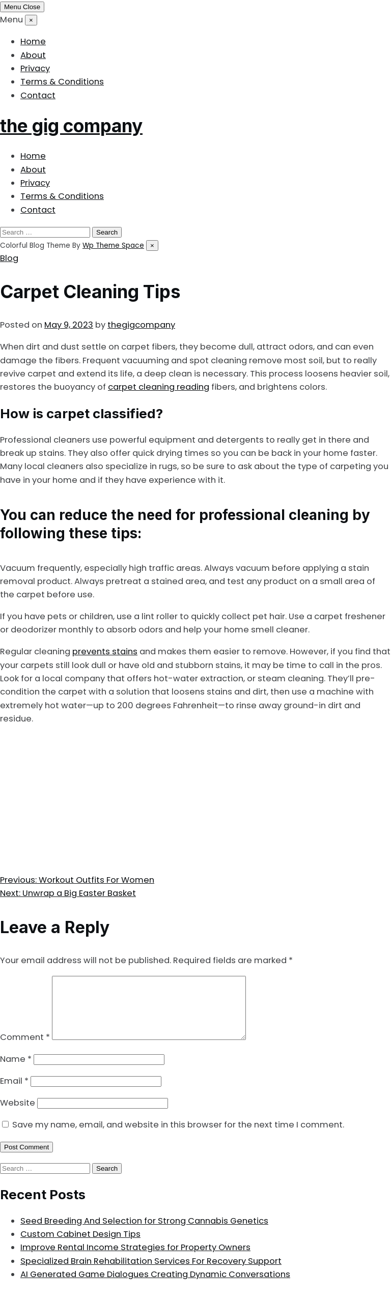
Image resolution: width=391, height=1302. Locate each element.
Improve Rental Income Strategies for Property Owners (135, 1259)
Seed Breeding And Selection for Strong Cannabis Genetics (144, 1233)
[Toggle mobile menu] (22, 7)
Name (16, 1071)
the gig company (71, 126)
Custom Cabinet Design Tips (80, 1246)
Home (33, 41)
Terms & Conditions (62, 82)
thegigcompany (141, 325)
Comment (25, 1049)
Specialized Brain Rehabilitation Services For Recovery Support (151, 1273)
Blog (9, 258)
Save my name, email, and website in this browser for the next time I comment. (178, 1137)
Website (17, 1115)
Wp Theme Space (113, 245)
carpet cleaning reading (158, 387)
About (33, 55)
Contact (37, 95)
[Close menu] (31, 20)
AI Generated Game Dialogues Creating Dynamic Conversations (155, 1286)
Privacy (35, 68)
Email (14, 1093)
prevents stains (104, 651)
